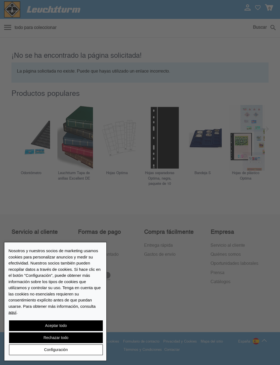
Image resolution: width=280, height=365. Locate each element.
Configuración (56, 349)
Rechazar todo (55, 337)
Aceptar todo (56, 325)
